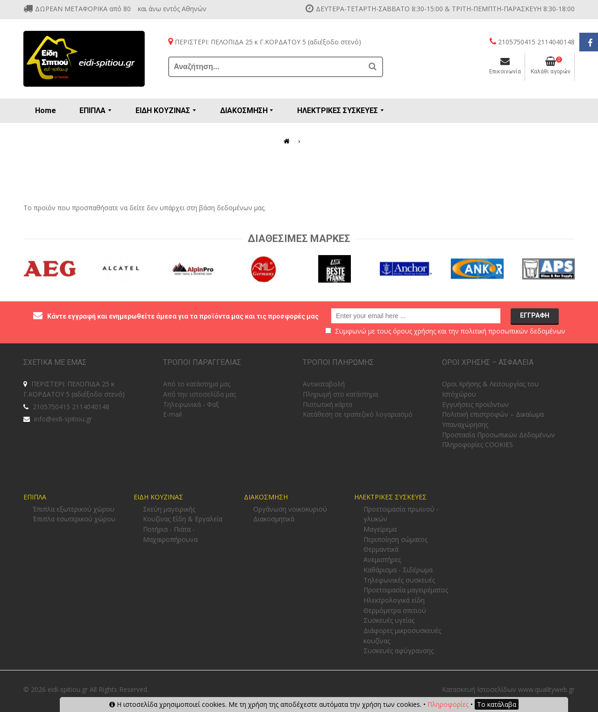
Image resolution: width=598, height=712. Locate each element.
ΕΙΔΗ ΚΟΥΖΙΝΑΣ (158, 496)
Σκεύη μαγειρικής (169, 509)
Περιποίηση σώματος (395, 539)
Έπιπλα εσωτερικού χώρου (74, 518)
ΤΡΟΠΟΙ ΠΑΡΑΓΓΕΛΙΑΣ (202, 362)
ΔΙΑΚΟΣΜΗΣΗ (266, 496)
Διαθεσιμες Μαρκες (299, 238)
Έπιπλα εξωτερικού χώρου (73, 509)
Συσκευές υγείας (388, 620)
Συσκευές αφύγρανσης (398, 650)
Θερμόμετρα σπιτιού (394, 610)
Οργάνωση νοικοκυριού (290, 509)
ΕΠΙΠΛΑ (34, 496)
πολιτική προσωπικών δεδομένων (513, 331)
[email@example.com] (415, 315)
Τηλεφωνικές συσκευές (399, 580)
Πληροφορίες (448, 704)
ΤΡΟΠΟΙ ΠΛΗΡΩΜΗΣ (338, 362)
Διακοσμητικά (273, 518)
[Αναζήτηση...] (266, 66)
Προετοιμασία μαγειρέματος (405, 589)
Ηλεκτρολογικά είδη (394, 600)
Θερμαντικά (381, 549)
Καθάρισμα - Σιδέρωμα (398, 569)
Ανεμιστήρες (382, 559)
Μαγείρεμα (380, 529)
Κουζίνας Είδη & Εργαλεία (182, 518)
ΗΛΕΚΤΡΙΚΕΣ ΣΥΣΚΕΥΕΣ (390, 496)
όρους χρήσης (414, 331)
